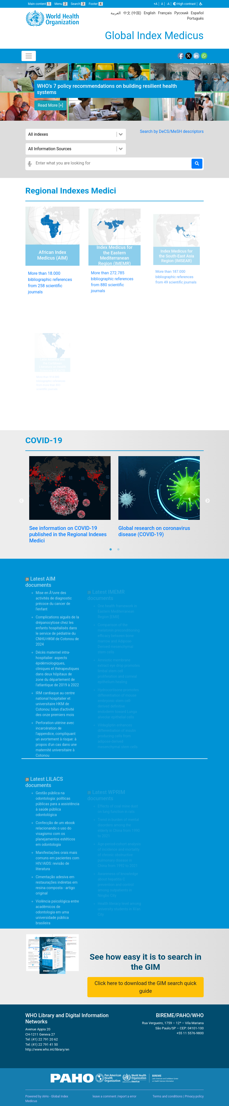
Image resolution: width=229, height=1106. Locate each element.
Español (197, 13)
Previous (21, 501)
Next (207, 501)
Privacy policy (194, 1096)
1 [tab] (110, 549)
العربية (116, 13)
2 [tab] (118, 549)
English (149, 13)
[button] (201, 4)
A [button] (162, 4)
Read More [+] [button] (50, 105)
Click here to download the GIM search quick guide (145, 987)
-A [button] (168, 4)
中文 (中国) (132, 13)
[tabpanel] (69, 516)
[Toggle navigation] (28, 56)
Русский (181, 13)
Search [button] (78, 4)
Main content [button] (39, 4)
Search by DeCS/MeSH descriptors (172, 131)
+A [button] (156, 4)
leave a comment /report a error (114, 1096)
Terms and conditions (167, 1096)
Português (195, 18)
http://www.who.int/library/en (47, 1065)
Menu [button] (61, 4)
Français (165, 13)
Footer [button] (96, 4)
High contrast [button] (184, 4)
